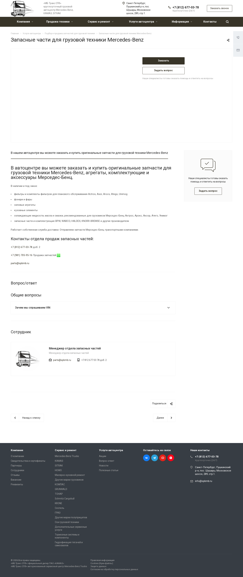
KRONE (58, 503)
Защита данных (98, 566)
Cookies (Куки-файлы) (101, 563)
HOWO (58, 470)
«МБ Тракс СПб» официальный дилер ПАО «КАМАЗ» (37, 563)
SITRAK (59, 465)
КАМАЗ (59, 461)
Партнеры (16, 465)
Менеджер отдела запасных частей (75, 348)
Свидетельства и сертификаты (28, 461)
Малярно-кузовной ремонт (70, 475)
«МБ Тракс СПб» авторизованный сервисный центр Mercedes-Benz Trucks (49, 566)
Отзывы (15, 475)
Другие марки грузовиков (69, 479)
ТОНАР (59, 494)
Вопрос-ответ (106, 461)
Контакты (210, 21)
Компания (25, 21)
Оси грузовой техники (67, 522)
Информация (182, 21)
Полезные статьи (108, 470)
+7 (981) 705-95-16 (21, 255)
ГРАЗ (57, 512)
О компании (17, 456)
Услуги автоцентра (143, 21)
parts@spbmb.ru (20, 263)
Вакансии (16, 479)
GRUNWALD (61, 489)
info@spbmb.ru (203, 481)
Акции (102, 456)
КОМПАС (60, 484)
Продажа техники (59, 21)
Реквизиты (17, 484)
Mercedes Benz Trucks (67, 456)
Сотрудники (17, 470)
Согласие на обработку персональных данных (114, 569)
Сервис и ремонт (100, 21)
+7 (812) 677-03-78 (185, 7)
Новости (103, 465)
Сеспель (59, 508)
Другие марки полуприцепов (71, 517)
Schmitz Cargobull (64, 498)
